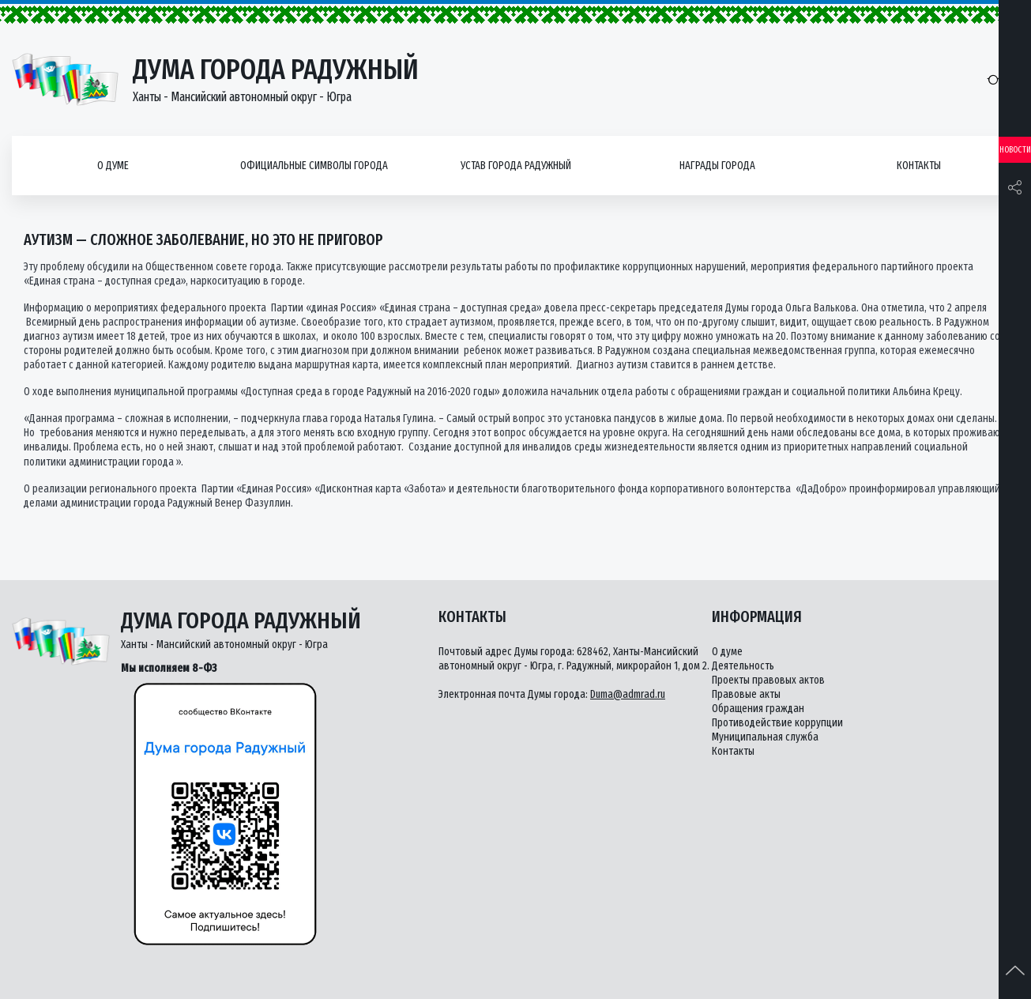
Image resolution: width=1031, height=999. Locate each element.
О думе (113, 165)
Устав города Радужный (516, 165)
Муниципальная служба (765, 737)
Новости (1015, 150)
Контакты (919, 165)
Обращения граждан (758, 708)
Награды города (717, 165)
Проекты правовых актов (768, 680)
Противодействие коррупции (777, 722)
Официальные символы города (314, 165)
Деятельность (743, 666)
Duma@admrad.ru (627, 694)
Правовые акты (746, 694)
